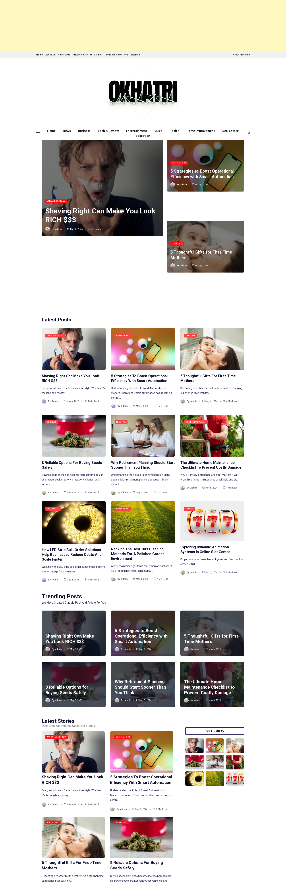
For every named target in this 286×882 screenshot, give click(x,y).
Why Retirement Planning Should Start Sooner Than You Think (140, 625)
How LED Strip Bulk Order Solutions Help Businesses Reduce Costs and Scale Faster (72, 492)
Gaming (189, 446)
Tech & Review (108, 131)
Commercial (179, 158)
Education (143, 136)
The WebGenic (241, 872)
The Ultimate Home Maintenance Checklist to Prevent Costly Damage (209, 625)
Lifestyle (177, 208)
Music (158, 131)
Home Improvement (201, 131)
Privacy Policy (80, 54)
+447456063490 (241, 54)
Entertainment (136, 131)
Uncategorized (56, 201)
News (67, 131)
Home (39, 54)
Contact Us (64, 54)
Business (84, 131)
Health (174, 131)
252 (118, 848)
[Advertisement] (109, 25)
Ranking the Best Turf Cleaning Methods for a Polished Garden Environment (138, 492)
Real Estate (230, 131)
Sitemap (135, 54)
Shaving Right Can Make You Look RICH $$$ (94, 216)
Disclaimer (96, 54)
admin (58, 229)
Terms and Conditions (116, 54)
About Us (50, 54)
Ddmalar (41, 872)
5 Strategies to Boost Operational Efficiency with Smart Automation (141, 574)
